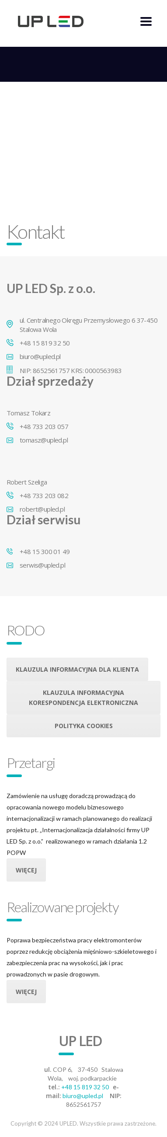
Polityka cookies (84, 726)
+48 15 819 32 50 (85, 1087)
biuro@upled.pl (83, 1095)
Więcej (26, 870)
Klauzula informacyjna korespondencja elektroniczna (83, 697)
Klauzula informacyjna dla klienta (77, 669)
